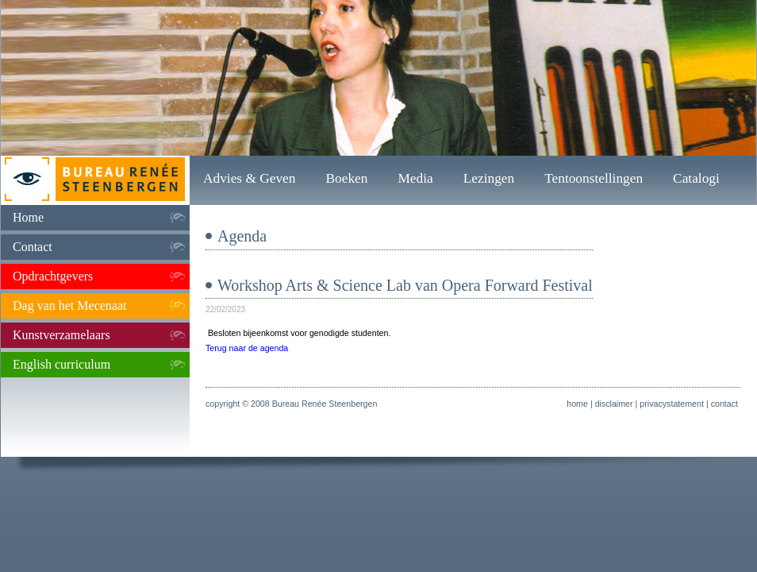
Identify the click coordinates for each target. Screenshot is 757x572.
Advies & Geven (249, 178)
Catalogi (696, 178)
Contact (32, 246)
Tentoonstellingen (593, 178)
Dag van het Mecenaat (69, 305)
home (577, 403)
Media (415, 178)
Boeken (346, 178)
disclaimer (614, 403)
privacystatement (672, 403)
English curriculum (61, 364)
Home (28, 217)
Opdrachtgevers (53, 276)
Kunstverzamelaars (61, 335)
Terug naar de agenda (247, 348)
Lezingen (488, 178)
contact (724, 403)
